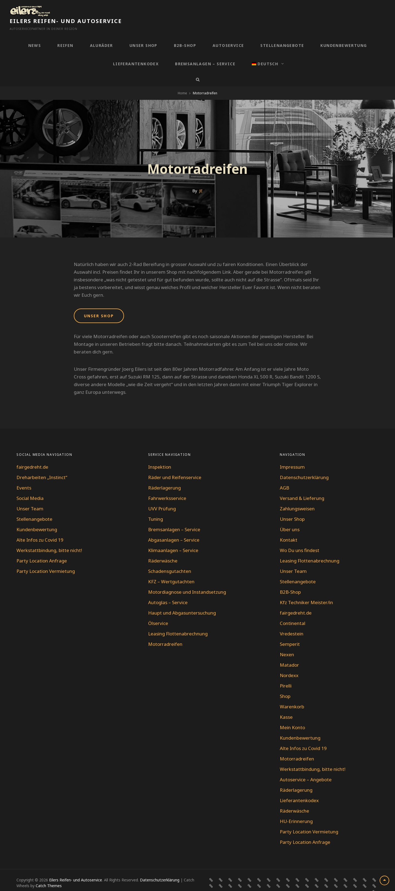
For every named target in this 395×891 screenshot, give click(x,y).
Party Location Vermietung (45, 559)
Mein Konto (292, 715)
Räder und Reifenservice (174, 465)
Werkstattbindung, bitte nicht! (49, 538)
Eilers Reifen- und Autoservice (109, 9)
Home (182, 81)
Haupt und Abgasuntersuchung (182, 601)
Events (23, 476)
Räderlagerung (164, 476)
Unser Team (29, 497)
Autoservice (228, 33)
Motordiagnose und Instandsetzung (187, 580)
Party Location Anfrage (41, 549)
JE (201, 179)
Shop (285, 684)
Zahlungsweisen (297, 497)
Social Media (30, 486)
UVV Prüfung (162, 497)
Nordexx (289, 663)
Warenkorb (292, 695)
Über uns (290, 517)
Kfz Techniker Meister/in (306, 590)
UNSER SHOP (99, 304)
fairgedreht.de (32, 455)
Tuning (155, 507)
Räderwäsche (162, 549)
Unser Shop (143, 33)
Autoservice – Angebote (306, 768)
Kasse (286, 705)
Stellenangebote (282, 33)
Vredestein (291, 622)
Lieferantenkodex (136, 52)
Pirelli (286, 674)
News (34, 33)
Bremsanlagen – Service (205, 52)
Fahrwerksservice (167, 486)
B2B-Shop (185, 33)
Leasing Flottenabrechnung (178, 622)
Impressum (292, 455)
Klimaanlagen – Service (173, 538)
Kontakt (288, 528)
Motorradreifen (165, 632)
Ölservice (158, 611)
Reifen (65, 33)
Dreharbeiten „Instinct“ (41, 465)
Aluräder (101, 33)
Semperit (290, 632)
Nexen (287, 643)
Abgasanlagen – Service (173, 528)
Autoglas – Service (168, 590)
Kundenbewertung (343, 33)
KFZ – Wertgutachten (171, 570)
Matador (289, 653)
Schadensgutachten (169, 559)
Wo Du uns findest (299, 538)
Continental (292, 611)
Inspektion (159, 455)
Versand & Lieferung (302, 486)
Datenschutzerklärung (304, 465)
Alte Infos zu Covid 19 (39, 528)
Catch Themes (49, 873)
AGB (284, 476)
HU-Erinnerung (296, 809)
